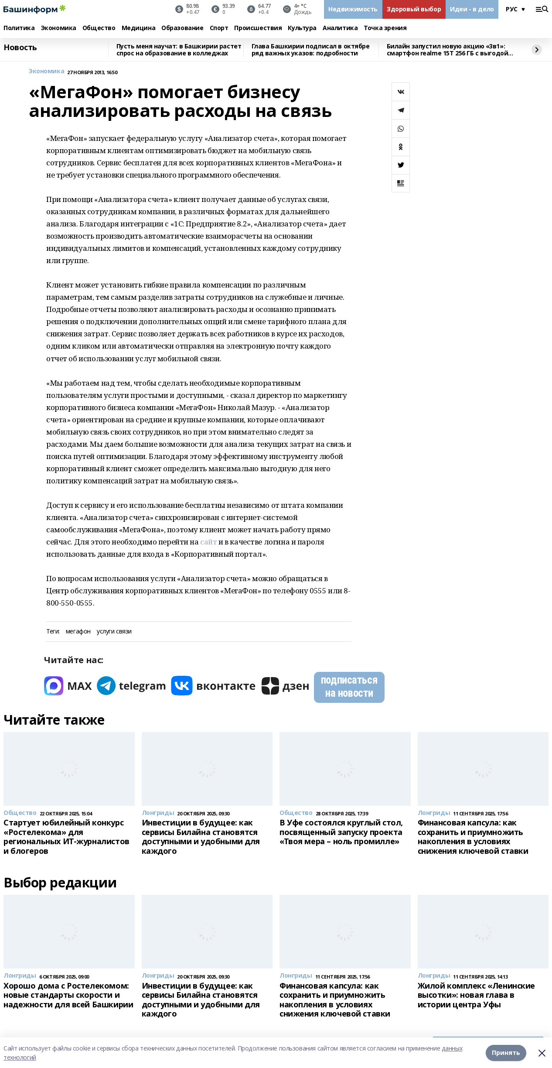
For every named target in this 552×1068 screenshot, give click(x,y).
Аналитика (340, 28)
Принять (506, 1052)
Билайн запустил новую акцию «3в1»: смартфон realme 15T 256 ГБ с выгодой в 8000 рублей (450, 50)
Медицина (139, 28)
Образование (182, 28)
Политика (19, 28)
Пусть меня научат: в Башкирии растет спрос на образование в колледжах (179, 50)
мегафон (78, 631)
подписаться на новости (349, 686)
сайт (208, 542)
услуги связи (114, 631)
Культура (302, 28)
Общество (99, 28)
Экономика (58, 28)
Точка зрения (385, 28)
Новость (20, 47)
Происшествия (258, 28)
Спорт (219, 28)
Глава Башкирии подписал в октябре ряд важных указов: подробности (311, 50)
